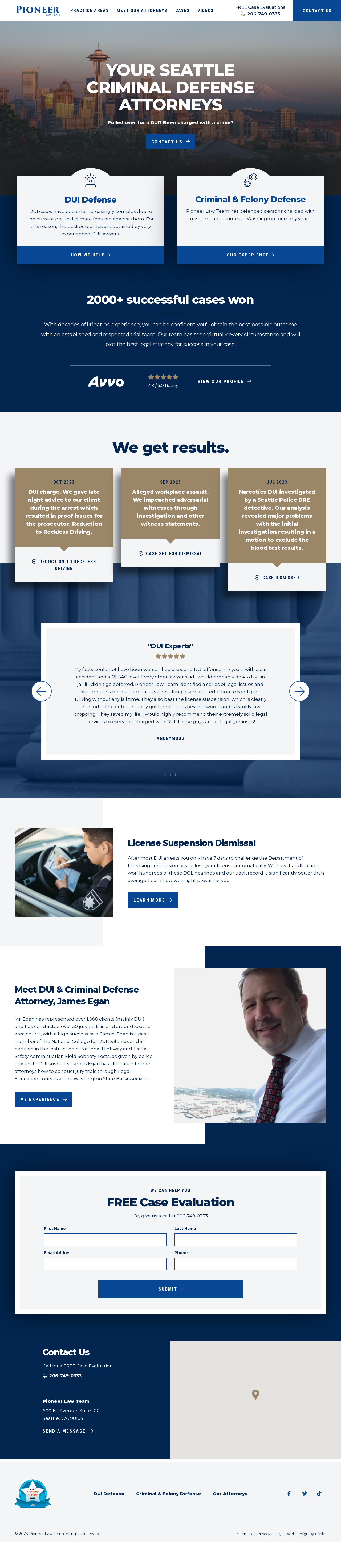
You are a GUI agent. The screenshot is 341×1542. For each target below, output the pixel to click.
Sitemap (241, 1533)
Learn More (151, 901)
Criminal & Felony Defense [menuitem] (168, 1493)
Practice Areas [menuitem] (89, 10)
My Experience (42, 1100)
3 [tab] (175, 775)
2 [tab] (170, 775)
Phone (181, 1253)
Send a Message (66, 1434)
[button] (255, 1397)
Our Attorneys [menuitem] (231, 1493)
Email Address (58, 1253)
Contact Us (317, 10)
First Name (55, 1229)
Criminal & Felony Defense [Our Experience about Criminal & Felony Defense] (250, 199)
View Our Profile (221, 382)
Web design (297, 1533)
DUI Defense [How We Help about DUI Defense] (90, 199)
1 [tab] (165, 775)
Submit (168, 1291)
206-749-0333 (263, 14)
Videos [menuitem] (205, 10)
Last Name (185, 1229)
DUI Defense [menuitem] (107, 1493)
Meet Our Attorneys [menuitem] (142, 10)
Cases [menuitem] (182, 10)
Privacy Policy (268, 1533)
